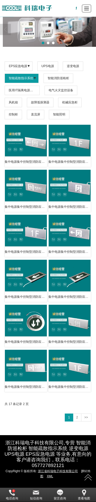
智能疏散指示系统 (21, 78)
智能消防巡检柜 (58, 78)
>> (86, 417)
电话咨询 (12, 494)
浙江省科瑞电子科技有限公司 (58, 471)
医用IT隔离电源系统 (22, 90)
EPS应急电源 (18, 66)
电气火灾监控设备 (61, 90)
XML (50, 476)
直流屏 (35, 114)
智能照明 (59, 114)
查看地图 (84, 494)
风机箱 (13, 102)
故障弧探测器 (40, 102)
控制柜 (13, 114)
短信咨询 (36, 494)
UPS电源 (47, 66)
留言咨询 (60, 494)
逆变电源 (73, 66)
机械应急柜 (70, 102)
